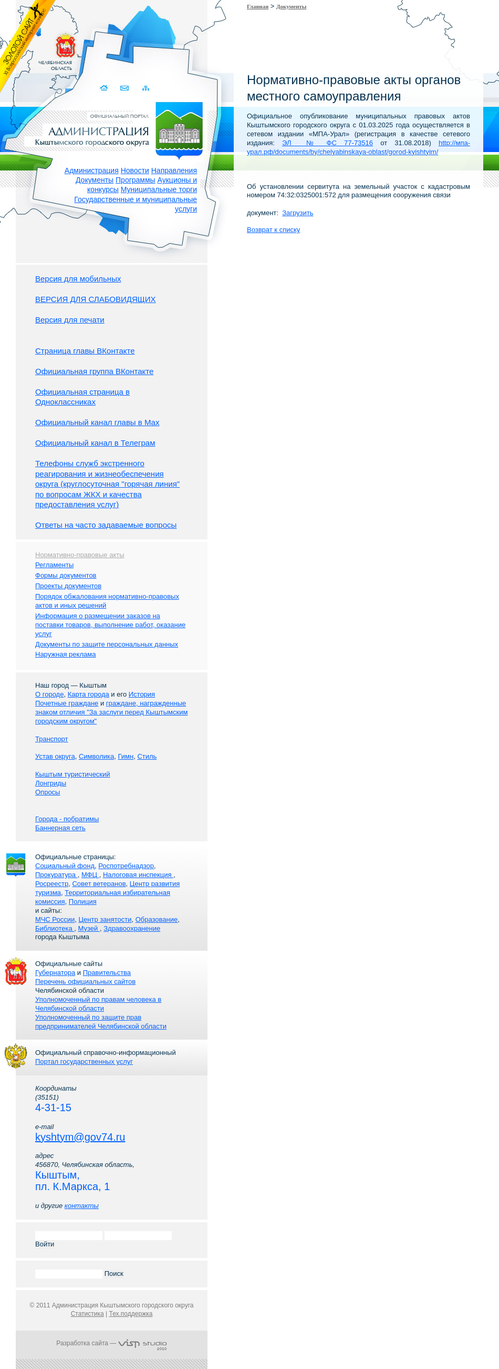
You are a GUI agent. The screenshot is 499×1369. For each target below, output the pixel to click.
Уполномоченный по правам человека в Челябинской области (98, 1003)
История (142, 694)
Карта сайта (145, 88)
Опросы (47, 792)
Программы (135, 180)
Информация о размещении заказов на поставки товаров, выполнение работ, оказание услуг (110, 625)
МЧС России (55, 919)
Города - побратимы (67, 819)
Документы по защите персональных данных (106, 644)
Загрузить (297, 213)
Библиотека (54, 928)
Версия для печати (70, 319)
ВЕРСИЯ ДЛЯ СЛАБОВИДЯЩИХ (95, 299)
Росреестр (51, 884)
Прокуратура (56, 875)
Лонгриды (50, 783)
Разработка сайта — (111, 1343)
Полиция (83, 901)
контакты (82, 1206)
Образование (157, 919)
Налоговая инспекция (138, 875)
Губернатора (55, 973)
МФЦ (90, 875)
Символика (96, 756)
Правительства (107, 973)
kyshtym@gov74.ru (80, 1137)
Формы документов (66, 575)
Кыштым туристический (72, 774)
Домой (104, 88)
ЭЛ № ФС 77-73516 (327, 143)
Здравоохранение (131, 928)
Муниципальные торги (159, 189)
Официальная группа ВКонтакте (94, 371)
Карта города (88, 694)
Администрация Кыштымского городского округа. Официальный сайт (117, 129)
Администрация (92, 170)
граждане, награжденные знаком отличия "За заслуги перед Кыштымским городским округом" (111, 712)
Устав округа (55, 756)
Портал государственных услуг (84, 1061)
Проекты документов (68, 586)
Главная (257, 6)
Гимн (125, 756)
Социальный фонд (65, 866)
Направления (174, 170)
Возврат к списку (273, 230)
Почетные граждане (66, 703)
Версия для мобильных (78, 278)
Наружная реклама (65, 654)
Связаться (125, 88)
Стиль (147, 756)
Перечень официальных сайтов (85, 981)
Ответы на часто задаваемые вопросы (105, 524)
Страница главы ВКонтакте (85, 350)
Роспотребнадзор (126, 866)
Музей (89, 928)
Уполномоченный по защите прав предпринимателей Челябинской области (101, 1021)
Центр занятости (104, 919)
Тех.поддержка (130, 1313)
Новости (135, 170)
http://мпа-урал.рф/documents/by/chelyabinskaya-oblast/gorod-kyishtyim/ (358, 147)
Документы (94, 180)
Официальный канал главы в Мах (97, 422)
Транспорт (51, 739)
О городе (49, 694)
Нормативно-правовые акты (79, 555)
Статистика (87, 1313)
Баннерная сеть (60, 828)
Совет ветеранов (99, 884)
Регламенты (54, 565)
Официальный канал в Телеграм (95, 442)
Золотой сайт (28, 47)
